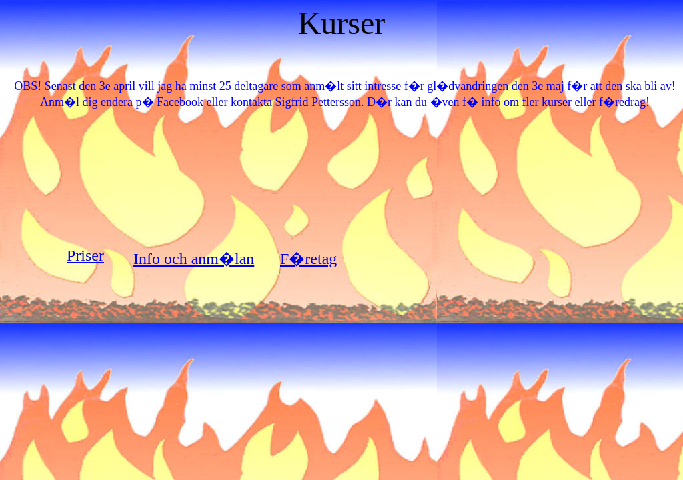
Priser (85, 255)
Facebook (180, 102)
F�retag (308, 258)
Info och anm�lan (193, 258)
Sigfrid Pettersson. (319, 102)
